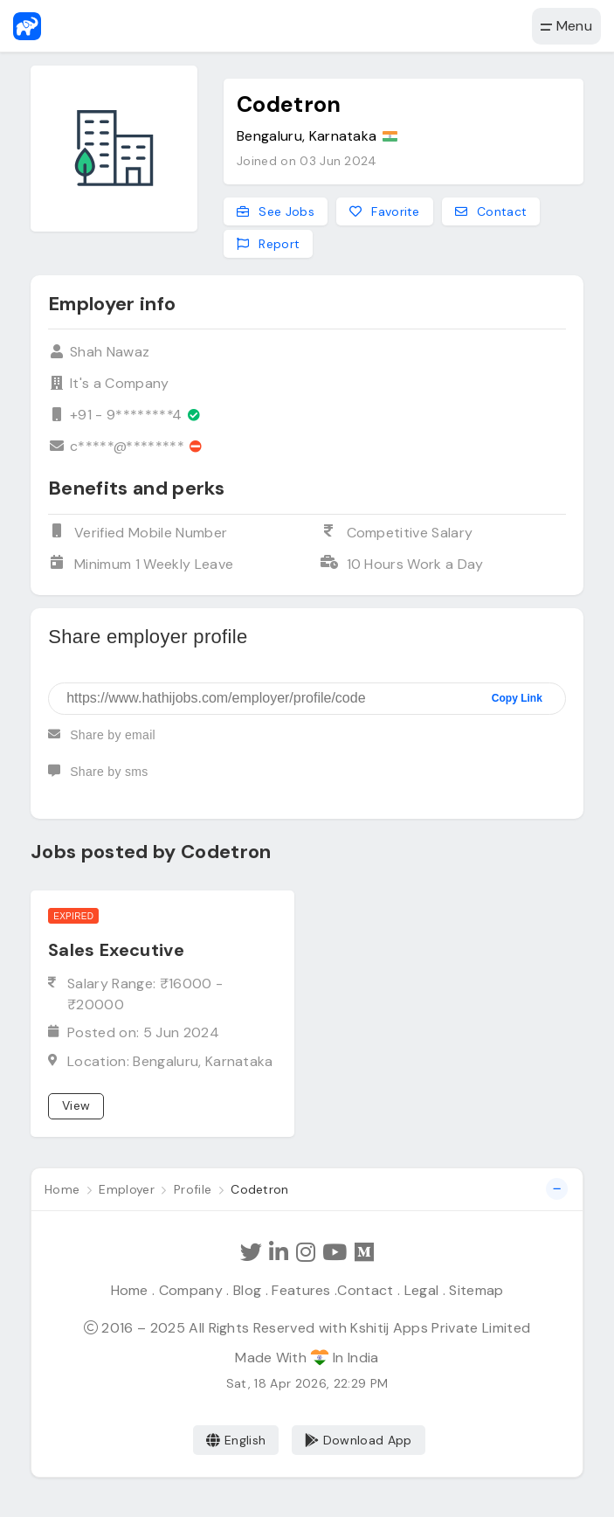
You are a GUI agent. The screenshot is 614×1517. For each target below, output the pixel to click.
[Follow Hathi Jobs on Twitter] (251, 1252)
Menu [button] (566, 26)
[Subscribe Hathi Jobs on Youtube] (334, 1252)
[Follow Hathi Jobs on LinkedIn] (278, 1252)
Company (191, 1290)
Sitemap (476, 1290)
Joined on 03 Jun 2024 (307, 161)
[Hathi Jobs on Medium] (364, 1252)
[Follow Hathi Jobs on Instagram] (305, 1252)
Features (301, 1290)
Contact (365, 1290)
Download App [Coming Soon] (358, 1440)
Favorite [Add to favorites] (384, 211)
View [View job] (76, 1105)
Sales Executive (116, 950)
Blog (247, 1290)
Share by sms (98, 779)
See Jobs (275, 211)
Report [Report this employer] (268, 244)
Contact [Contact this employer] (491, 211)
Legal (421, 1290)
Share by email (101, 742)
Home (129, 1290)
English (236, 1440)
